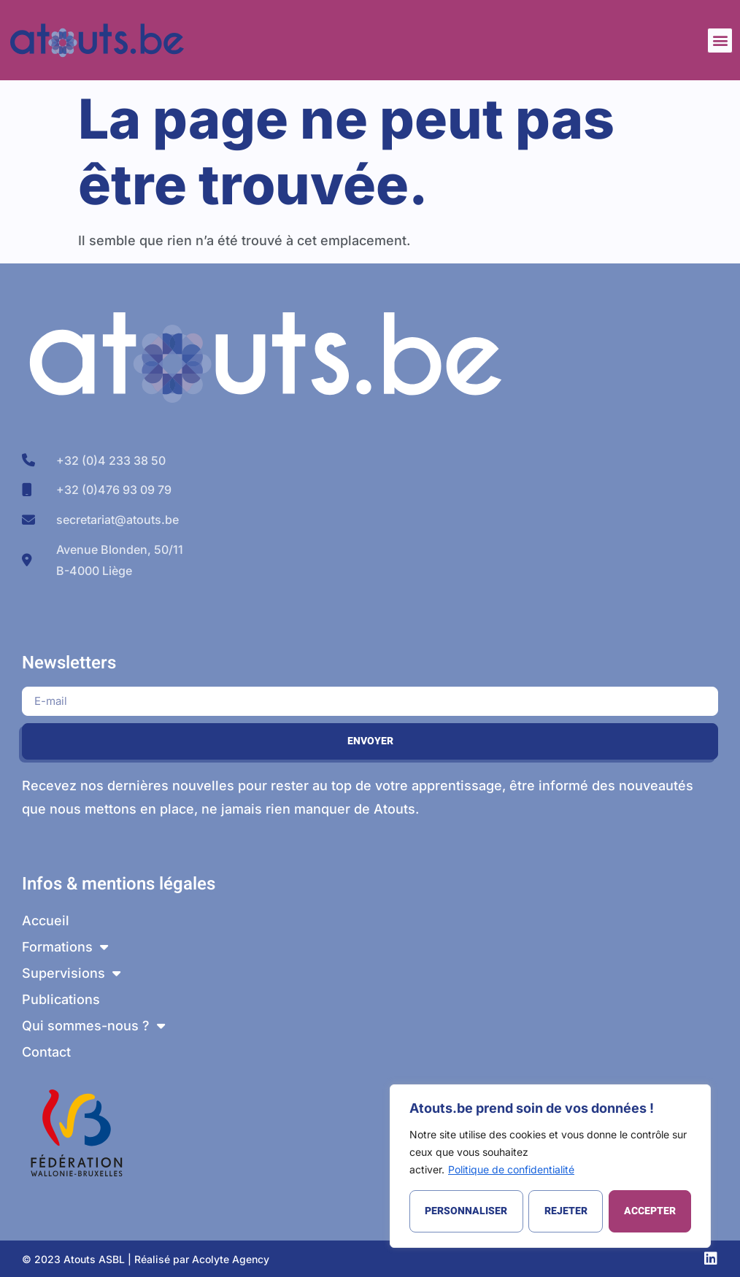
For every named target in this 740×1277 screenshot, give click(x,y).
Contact (46, 1052)
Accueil (45, 920)
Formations (65, 947)
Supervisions (71, 973)
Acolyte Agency (230, 1259)
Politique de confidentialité (511, 1169)
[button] (720, 40)
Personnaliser (466, 1211)
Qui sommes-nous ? (93, 1026)
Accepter (650, 1211)
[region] (550, 1166)
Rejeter (565, 1211)
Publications (61, 999)
